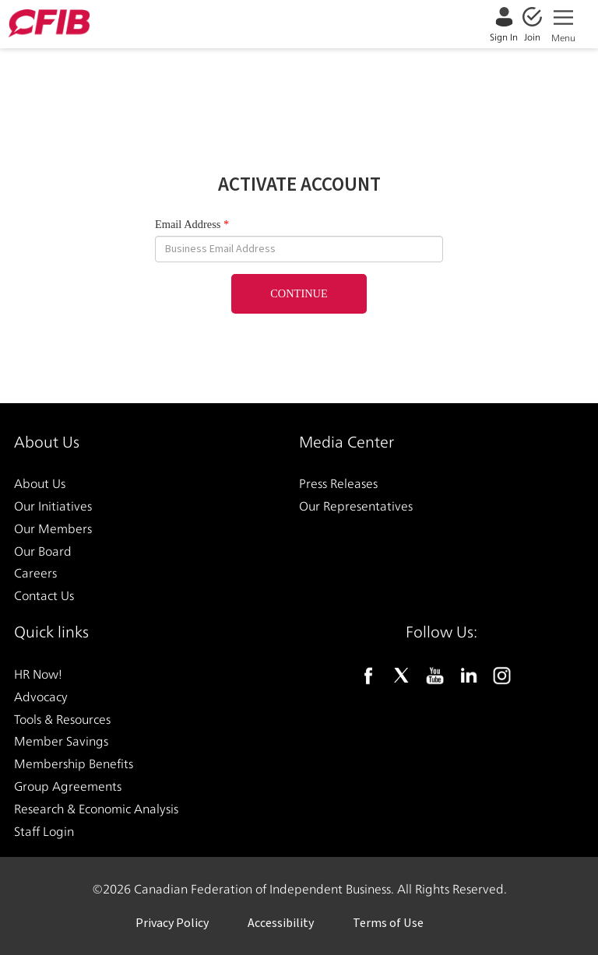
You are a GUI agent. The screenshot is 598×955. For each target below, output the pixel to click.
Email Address (187, 224)
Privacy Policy (172, 923)
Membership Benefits (73, 764)
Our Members (53, 528)
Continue (299, 293)
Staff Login (44, 830)
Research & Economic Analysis (96, 808)
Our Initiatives (53, 505)
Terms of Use (388, 923)
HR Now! (38, 673)
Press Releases (338, 483)
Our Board (43, 550)
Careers (35, 573)
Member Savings (61, 741)
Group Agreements (67, 785)
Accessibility (281, 923)
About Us (39, 483)
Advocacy (41, 696)
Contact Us (44, 595)
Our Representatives (356, 505)
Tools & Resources (62, 718)
